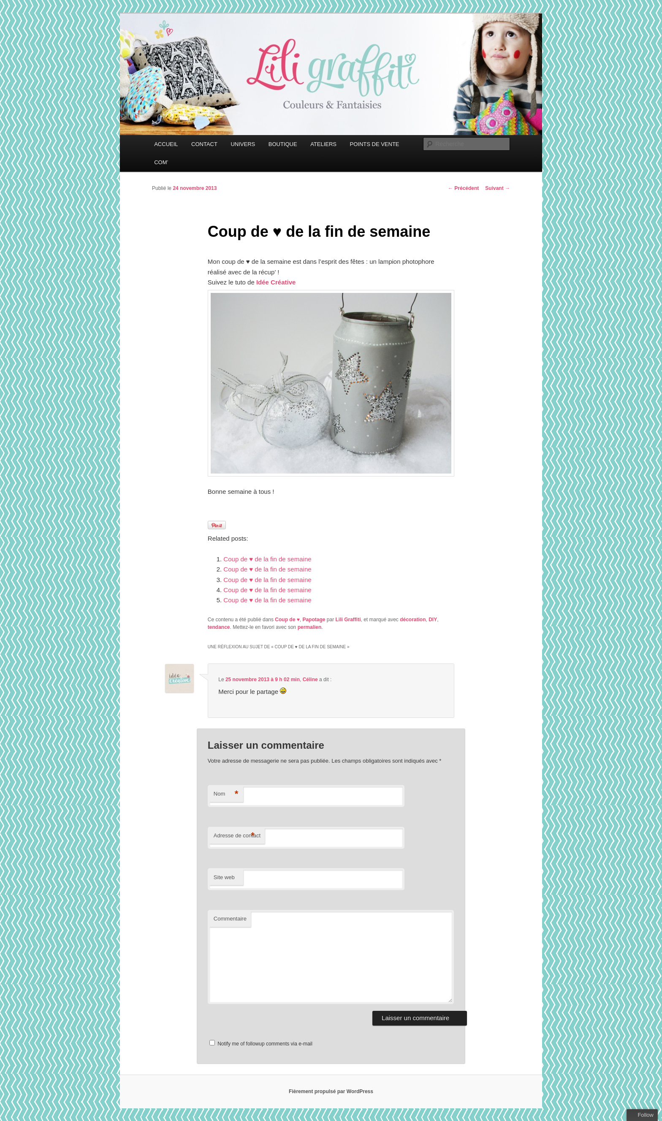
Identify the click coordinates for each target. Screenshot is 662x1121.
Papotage (313, 620)
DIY (433, 620)
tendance (219, 627)
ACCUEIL (166, 144)
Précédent (463, 188)
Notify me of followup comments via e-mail (264, 1044)
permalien (310, 627)
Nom (226, 794)
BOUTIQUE (283, 144)
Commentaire (230, 918)
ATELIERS (323, 144)
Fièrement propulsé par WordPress (331, 1091)
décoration (413, 620)
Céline (310, 679)
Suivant (497, 188)
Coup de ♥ (287, 620)
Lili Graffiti (348, 620)
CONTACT (204, 144)
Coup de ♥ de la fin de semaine (267, 559)
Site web (224, 877)
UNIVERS (243, 144)
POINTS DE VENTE (374, 144)
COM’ (161, 162)
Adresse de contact (237, 836)
